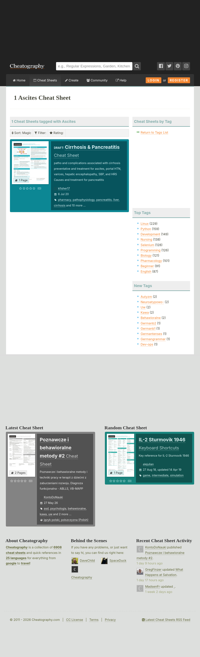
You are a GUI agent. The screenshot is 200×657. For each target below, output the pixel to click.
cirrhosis (59, 205)
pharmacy (64, 199)
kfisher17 (64, 188)
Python (146, 229)
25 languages (16, 558)
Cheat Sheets (45, 80)
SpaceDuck (117, 560)
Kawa (145, 312)
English (146, 271)
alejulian (148, 464)
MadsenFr (152, 586)
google (11, 563)
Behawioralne (151, 318)
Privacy (110, 620)
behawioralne (77, 508)
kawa (43, 514)
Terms (93, 620)
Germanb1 (148, 328)
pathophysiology (84, 199)
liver (116, 199)
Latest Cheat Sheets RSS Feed (166, 620)
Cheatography (17, 547)
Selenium (147, 245)
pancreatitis (104, 199)
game (146, 475)
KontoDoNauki (53, 497)
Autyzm (146, 297)
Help (121, 80)
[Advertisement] (100, 29)
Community (97, 80)
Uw (143, 307)
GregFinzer (153, 569)
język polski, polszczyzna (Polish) (66, 519)
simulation (177, 475)
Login (153, 80)
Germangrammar (153, 339)
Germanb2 (148, 323)
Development (150, 234)
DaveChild (87, 560)
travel (25, 563)
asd (46, 508)
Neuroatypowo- (152, 302)
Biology (146, 255)
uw (50, 514)
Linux (145, 224)
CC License (74, 620)
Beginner (147, 266)
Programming (151, 250)
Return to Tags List (154, 132)
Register (179, 80)
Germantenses (151, 334)
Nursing (146, 239)
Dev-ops (147, 344)
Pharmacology (151, 261)
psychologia (58, 508)
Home (19, 80)
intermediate (160, 475)
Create (72, 80)
